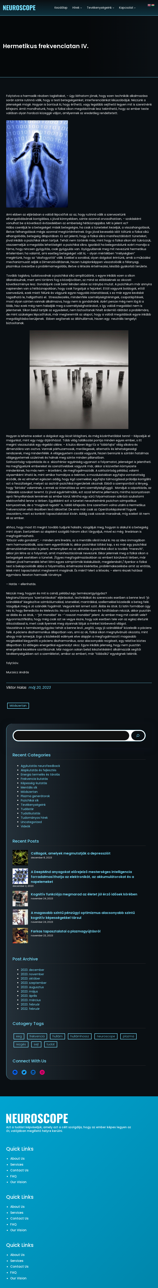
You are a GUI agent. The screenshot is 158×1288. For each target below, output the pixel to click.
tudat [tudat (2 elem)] (51, 1044)
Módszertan (18, 706)
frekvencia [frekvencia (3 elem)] (37, 1036)
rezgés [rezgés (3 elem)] (21, 1044)
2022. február (30, 1009)
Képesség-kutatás (34, 783)
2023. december (32, 970)
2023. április (29, 996)
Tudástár (27, 809)
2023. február (30, 1004)
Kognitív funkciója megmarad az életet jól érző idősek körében (84, 894)
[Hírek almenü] (81, 7)
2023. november (32, 974)
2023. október (30, 978)
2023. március (31, 1000)
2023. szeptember (33, 983)
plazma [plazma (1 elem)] (128, 1036)
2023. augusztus (32, 987)
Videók (25, 826)
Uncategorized (31, 822)
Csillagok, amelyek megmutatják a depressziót (70, 853)
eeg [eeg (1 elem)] (19, 1036)
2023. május (29, 991)
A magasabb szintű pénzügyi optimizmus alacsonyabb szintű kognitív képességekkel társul (83, 915)
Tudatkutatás (30, 813)
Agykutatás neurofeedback (40, 766)
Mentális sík (29, 787)
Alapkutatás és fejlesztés (38, 770)
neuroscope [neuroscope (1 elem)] (106, 1036)
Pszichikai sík (30, 800)
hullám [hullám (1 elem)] (57, 1036)
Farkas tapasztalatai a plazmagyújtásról (65, 931)
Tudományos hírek (34, 818)
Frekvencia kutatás (34, 779)
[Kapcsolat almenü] (135, 7)
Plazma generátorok (35, 796)
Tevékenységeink (33, 805)
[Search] (138, 736)
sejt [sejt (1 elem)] (36, 1044)
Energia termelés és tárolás (40, 774)
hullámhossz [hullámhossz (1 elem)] (79, 1036)
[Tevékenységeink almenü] (113, 7)
